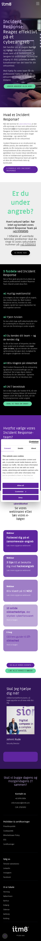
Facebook (7, 877)
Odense (6, 909)
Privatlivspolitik (9, 826)
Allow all (20, 485)
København (7, 896)
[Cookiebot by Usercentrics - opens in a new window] (29, 442)
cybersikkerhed (25, 124)
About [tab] (33, 448)
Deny (20, 497)
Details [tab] (20, 448)
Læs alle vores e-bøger (21, 671)
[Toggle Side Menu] (37, 3)
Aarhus (6, 901)
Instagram (7, 873)
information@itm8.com (20, 803)
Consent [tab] (7, 448)
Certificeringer (8, 844)
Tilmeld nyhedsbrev (11, 864)
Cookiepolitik (8, 831)
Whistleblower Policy (11, 835)
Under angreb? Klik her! (19, 86)
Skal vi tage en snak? (18, 404)
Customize (20, 491)
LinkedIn (6, 868)
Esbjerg (6, 905)
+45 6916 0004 (20, 798)
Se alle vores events (20, 665)
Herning (6, 892)
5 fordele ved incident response (19, 169)
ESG (4, 840)
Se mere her (20, 253)
